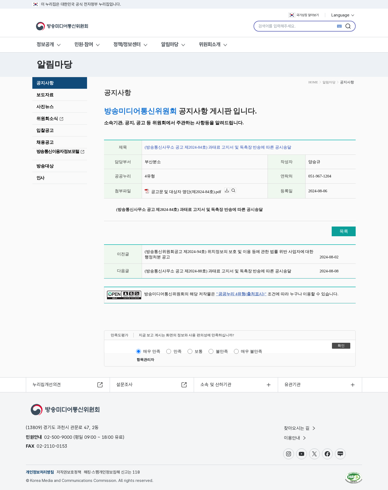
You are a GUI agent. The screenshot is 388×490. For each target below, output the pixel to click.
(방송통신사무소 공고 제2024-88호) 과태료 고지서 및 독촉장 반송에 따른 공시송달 (218, 271)
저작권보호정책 (69, 472)
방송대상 (45, 166)
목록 (344, 231)
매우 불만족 (251, 351)
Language (343, 15)
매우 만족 (151, 351)
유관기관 (293, 384)
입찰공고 (45, 130)
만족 (178, 351)
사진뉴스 (45, 106)
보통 (199, 351)
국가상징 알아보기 (303, 15)
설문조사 (124, 384)
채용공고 (45, 142)
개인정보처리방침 (40, 472)
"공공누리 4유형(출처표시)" (241, 294)
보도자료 (45, 94)
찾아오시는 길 (300, 428)
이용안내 (295, 438)
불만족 (222, 351)
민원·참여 (83, 44)
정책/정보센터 (127, 44)
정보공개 (45, 44)
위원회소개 (209, 44)
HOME (313, 82)
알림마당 (169, 44)
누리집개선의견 (47, 384)
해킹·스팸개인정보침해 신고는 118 (112, 472)
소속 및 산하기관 (215, 384)
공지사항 (45, 83)
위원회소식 (50, 118)
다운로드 (229, 190)
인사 (40, 178)
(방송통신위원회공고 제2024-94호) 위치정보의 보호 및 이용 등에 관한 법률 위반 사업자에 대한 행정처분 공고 (229, 254)
